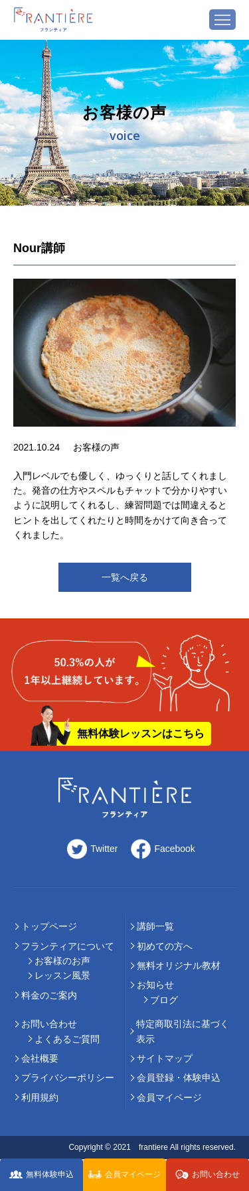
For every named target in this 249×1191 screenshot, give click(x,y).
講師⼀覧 (155, 926)
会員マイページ (169, 1097)
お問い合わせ (49, 1023)
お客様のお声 (62, 960)
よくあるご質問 (67, 1039)
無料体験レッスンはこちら (141, 733)
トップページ (49, 926)
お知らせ (155, 984)
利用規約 (39, 1097)
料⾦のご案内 (49, 995)
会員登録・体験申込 (178, 1077)
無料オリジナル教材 (178, 965)
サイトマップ (165, 1058)
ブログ (164, 1000)
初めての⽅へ (165, 946)
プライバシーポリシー (67, 1077)
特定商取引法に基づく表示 (182, 1031)
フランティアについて (67, 946)
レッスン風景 (62, 975)
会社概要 (39, 1058)
